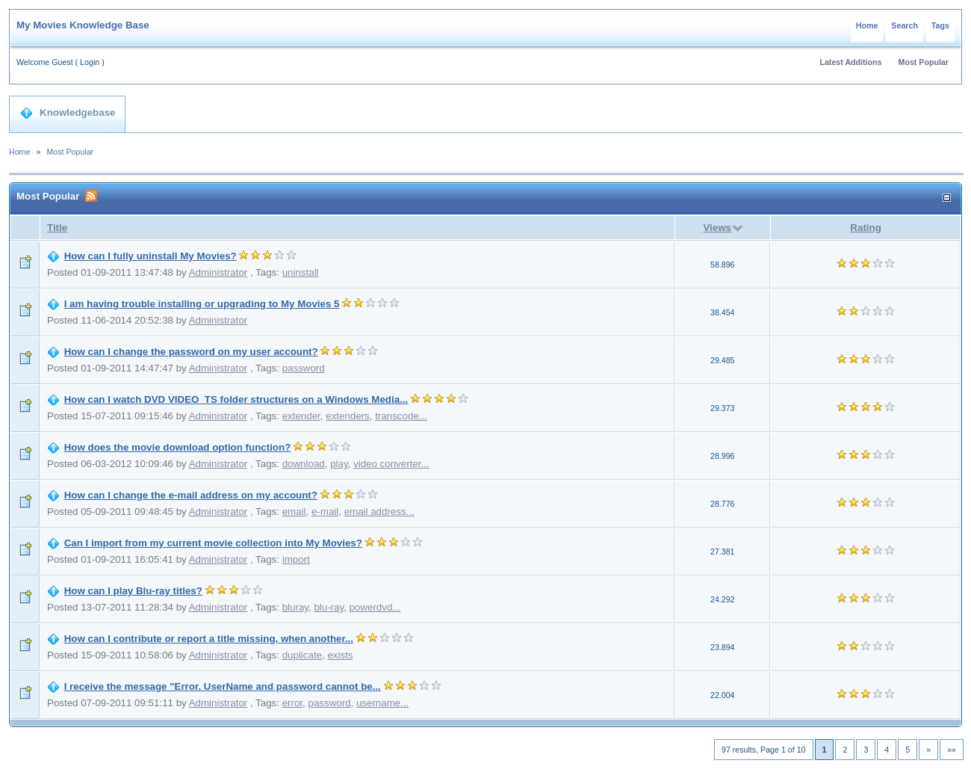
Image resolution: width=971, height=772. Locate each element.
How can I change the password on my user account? (191, 351)
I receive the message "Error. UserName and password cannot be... (222, 686)
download (303, 463)
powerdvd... (375, 607)
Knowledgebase (67, 113)
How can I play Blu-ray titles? (133, 590)
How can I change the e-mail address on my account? (190, 495)
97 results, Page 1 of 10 (764, 749)
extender (301, 415)
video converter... (391, 463)
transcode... (401, 415)
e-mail (324, 511)
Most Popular (924, 62)
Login (89, 62)
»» (951, 749)
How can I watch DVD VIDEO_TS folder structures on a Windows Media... (236, 399)
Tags (940, 25)
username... (382, 702)
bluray (295, 607)
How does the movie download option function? (177, 447)
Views (717, 227)
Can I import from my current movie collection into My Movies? (213, 543)
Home (867, 25)
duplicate (302, 655)
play (338, 463)
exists (340, 655)
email (294, 511)
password (303, 368)
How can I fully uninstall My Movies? (150, 256)
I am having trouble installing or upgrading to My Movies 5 (202, 303)
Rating (865, 227)
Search (904, 25)
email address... (379, 511)
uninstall (300, 272)
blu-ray (329, 607)
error (292, 702)
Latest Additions (850, 62)
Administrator (218, 272)
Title (57, 227)
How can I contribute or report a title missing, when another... (208, 638)
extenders (348, 415)
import (296, 559)
